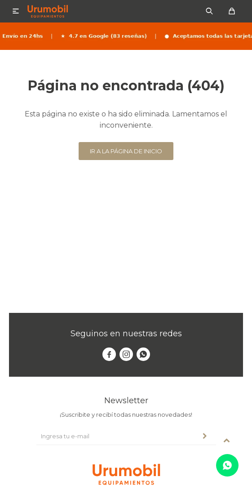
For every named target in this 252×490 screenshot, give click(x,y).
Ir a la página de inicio (126, 151)
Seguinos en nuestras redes (126, 334)
